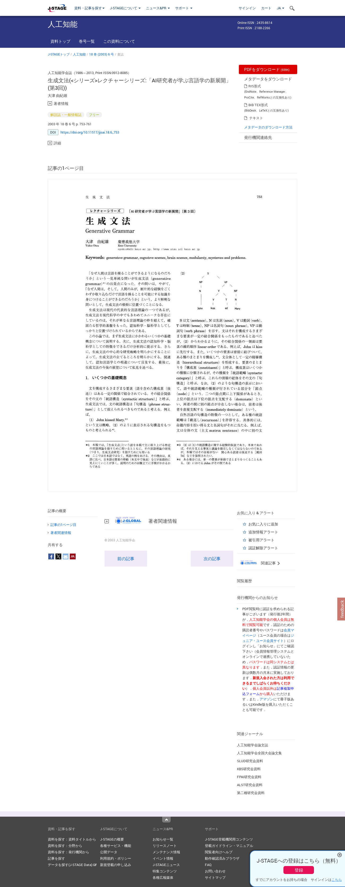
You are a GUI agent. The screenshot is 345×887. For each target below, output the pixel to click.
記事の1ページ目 (63, 524)
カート (266, 8)
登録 (299, 870)
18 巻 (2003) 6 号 (101, 54)
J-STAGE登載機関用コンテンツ (229, 839)
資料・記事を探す (89, 8)
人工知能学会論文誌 (252, 745)
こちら (336, 879)
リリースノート (165, 845)
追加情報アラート (263, 531)
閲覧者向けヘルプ (218, 852)
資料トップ (60, 41)
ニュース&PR (158, 8)
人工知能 (79, 54)
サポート (183, 8)
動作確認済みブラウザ (222, 858)
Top (166, 819)
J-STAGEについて (125, 8)
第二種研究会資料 (251, 792)
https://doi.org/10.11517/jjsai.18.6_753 (90, 132)
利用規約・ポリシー (115, 858)
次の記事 (212, 559)
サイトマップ (215, 877)
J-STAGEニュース (166, 864)
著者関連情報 (60, 532)
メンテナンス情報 (166, 852)
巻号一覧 (87, 41)
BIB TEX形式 (258, 104)
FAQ (208, 864)
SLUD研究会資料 (250, 761)
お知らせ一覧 (163, 839)
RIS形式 (254, 86)
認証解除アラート (263, 547)
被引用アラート (261, 539)
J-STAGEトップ (59, 54)
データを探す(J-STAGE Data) (72, 864)
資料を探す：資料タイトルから (72, 839)
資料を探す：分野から (65, 845)
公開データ (108, 852)
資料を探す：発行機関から (68, 852)
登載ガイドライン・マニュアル (229, 845)
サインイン (247, 8)
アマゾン (266, 699)
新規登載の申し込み (115, 864)
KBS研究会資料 (249, 768)
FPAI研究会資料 (249, 776)
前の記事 (125, 559)
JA (280, 8)
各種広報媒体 (163, 877)
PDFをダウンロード (267, 69)
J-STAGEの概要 (112, 839)
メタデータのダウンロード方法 (268, 127)
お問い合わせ (215, 871)
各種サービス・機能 (115, 845)
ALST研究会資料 (249, 784)
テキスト (256, 117)
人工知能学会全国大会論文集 (259, 753)
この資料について (119, 41)
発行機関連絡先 (258, 137)
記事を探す (56, 858)
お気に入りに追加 (263, 523)
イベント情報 (163, 858)
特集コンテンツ (165, 871)
